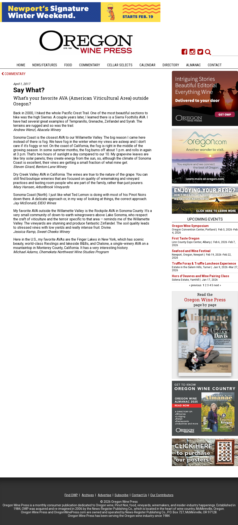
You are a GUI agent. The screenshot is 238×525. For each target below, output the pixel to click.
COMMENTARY (13, 74)
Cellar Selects (119, 65)
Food (68, 65)
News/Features (44, 65)
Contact (215, 65)
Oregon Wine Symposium (190, 226)
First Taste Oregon (185, 238)
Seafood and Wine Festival (191, 251)
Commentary (89, 65)
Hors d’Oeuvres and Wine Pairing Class (200, 276)
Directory (170, 65)
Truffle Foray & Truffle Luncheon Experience (204, 263)
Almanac (193, 65)
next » (217, 285)
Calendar (147, 65)
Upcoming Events (205, 219)
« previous (195, 285)
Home (21, 65)
